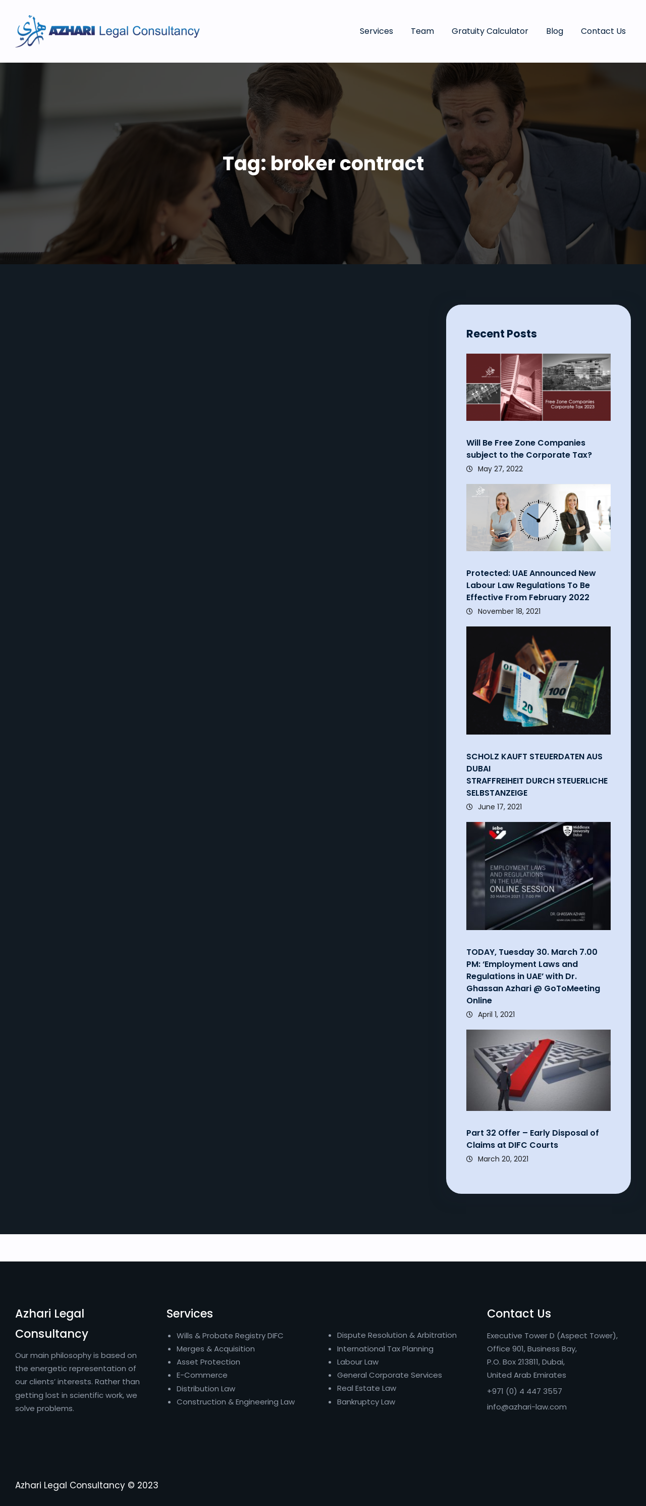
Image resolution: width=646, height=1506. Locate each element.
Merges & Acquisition (216, 1348)
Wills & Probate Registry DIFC (230, 1335)
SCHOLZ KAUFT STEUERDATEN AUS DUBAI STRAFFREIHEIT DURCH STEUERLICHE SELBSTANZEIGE (537, 775)
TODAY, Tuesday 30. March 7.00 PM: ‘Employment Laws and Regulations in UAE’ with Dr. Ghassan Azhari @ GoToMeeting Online (533, 976)
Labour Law (358, 1361)
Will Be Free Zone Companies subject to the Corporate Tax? (529, 449)
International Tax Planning (386, 1348)
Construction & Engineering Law (236, 1401)
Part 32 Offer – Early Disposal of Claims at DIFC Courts (532, 1139)
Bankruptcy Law (366, 1401)
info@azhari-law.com (527, 1406)
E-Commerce (202, 1375)
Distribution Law (206, 1388)
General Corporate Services (389, 1375)
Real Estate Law (366, 1388)
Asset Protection (208, 1361)
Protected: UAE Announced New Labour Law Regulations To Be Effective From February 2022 (531, 585)
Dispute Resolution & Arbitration (397, 1335)
